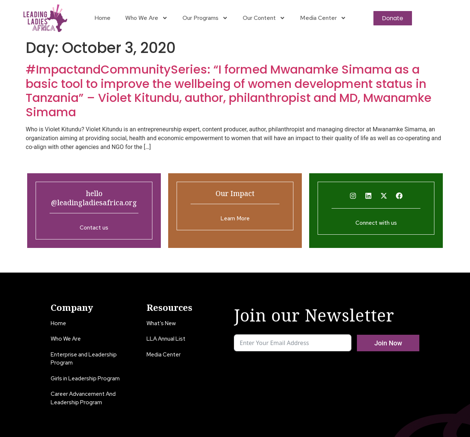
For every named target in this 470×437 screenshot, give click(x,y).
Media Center (323, 18)
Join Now (388, 343)
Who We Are (146, 18)
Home (102, 18)
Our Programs (205, 18)
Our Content (264, 18)
